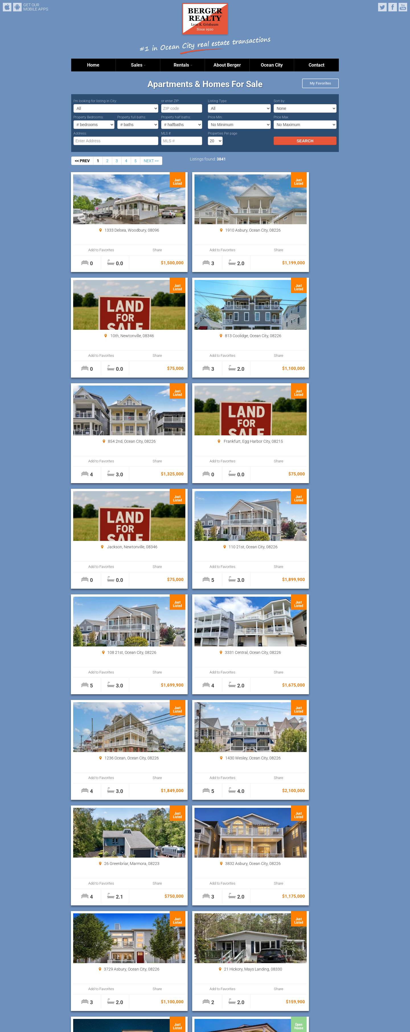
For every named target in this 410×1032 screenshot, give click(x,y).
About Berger (227, 65)
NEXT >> (151, 160)
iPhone (7, 7)
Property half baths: (176, 117)
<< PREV (82, 160)
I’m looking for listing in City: (95, 101)
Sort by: (279, 101)
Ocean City (272, 65)
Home (93, 65)
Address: (80, 133)
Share (134, 250)
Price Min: (215, 117)
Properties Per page (222, 133)
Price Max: (281, 117)
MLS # (166, 133)
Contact (316, 65)
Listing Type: (217, 101)
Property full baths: (131, 117)
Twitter (382, 7)
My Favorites (320, 83)
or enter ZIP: (170, 101)
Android (17, 7)
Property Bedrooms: (88, 117)
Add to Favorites (94, 250)
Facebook (392, 7)
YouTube (403, 7)
